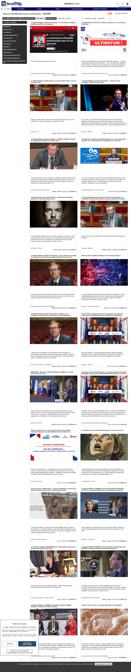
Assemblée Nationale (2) (10, 35)
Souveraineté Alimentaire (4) (11, 55)
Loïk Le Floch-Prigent (55, 632)
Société (46, 13)
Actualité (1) (6, 26)
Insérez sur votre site (120, 637)
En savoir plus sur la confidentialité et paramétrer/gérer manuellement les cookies (19, 651)
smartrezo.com (22, 656)
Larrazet (109, 581)
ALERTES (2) (7, 32)
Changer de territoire (124, 6)
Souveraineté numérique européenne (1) (14, 61)
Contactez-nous (54, 656)
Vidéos (58, 9)
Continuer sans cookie (27, 643)
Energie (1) (6, 46)
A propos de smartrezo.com (58, 660)
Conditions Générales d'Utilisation (92, 658)
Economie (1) (7, 44)
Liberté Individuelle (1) (9, 49)
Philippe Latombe (57, 68)
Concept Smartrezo (77, 9)
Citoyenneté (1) (7, 38)
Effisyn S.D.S (57, 222)
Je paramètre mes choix (103, 664)
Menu (9, 9)
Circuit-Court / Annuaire (100, 9)
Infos (87, 656)
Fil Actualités (20, 9)
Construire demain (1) (9, 41)
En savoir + (53, 658)
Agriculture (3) (7, 29)
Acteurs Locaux (121, 9)
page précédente (121, 13)
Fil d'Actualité (107, 632)
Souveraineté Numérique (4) (11, 58)
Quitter (10, 644)
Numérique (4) (7, 52)
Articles (39, 9)
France (110, 68)
